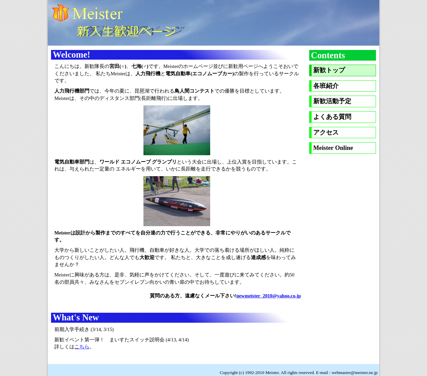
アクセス (326, 132)
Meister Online (333, 147)
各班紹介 (326, 85)
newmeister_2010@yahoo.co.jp (268, 295)
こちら (81, 346)
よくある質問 (332, 116)
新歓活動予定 (332, 101)
